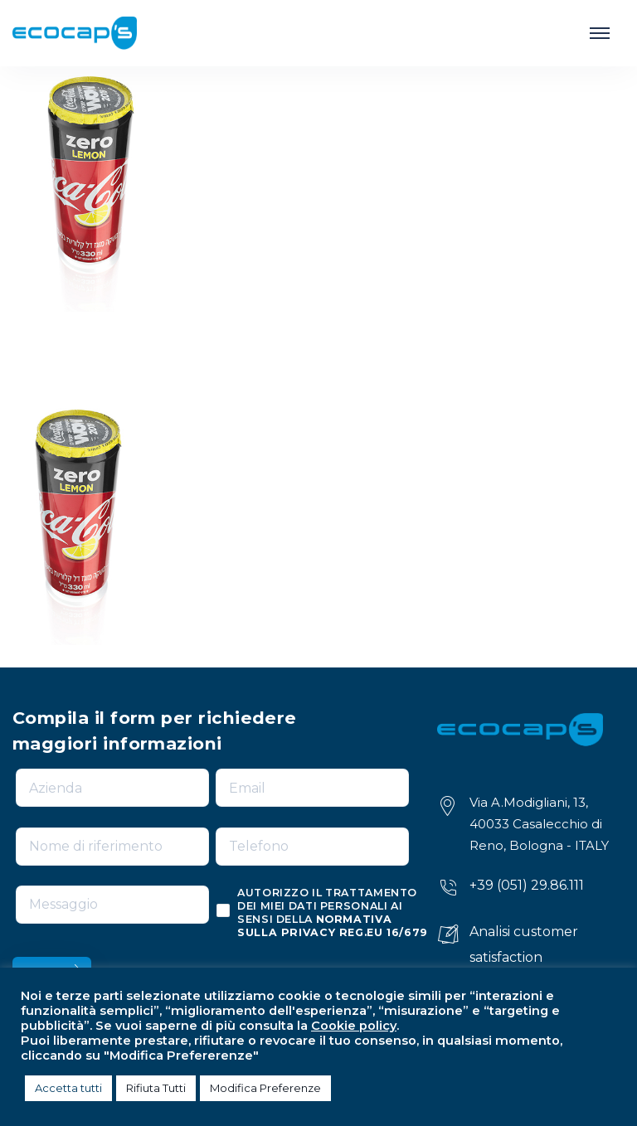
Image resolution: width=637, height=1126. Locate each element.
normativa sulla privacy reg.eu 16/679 (332, 926)
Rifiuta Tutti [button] (156, 1087)
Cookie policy (353, 1025)
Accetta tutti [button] (68, 1087)
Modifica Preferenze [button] (265, 1087)
